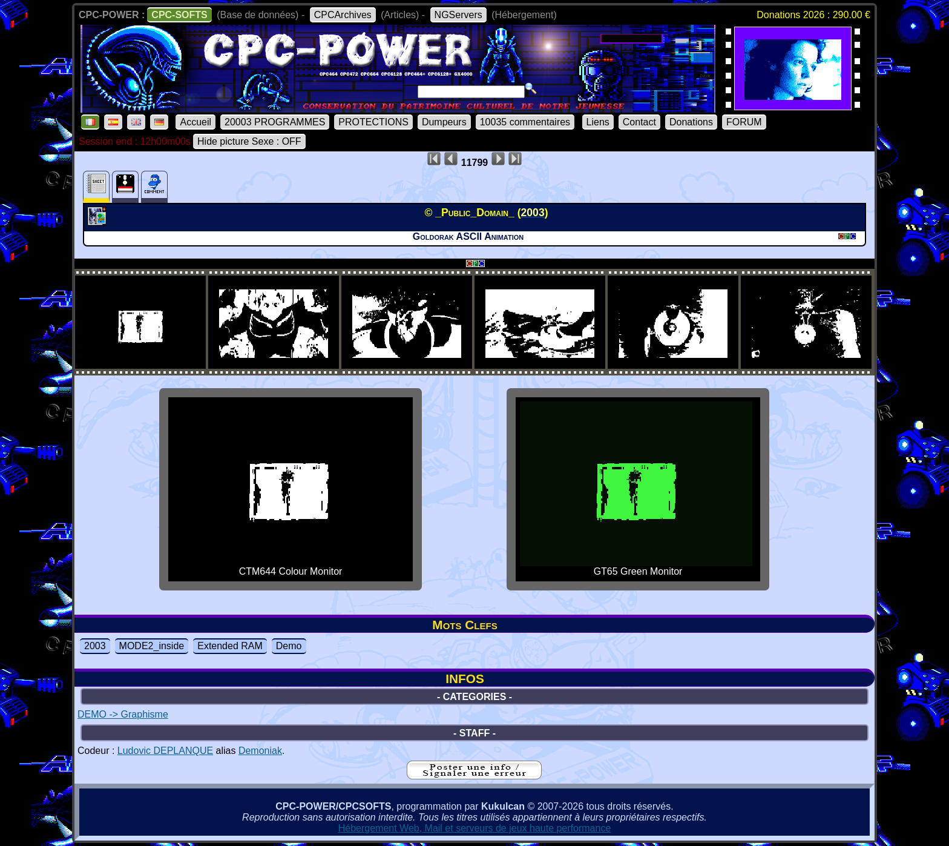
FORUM (744, 122)
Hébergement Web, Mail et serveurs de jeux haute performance (474, 828)
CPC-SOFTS (179, 15)
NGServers (458, 15)
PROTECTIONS (373, 122)
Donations (691, 122)
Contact (639, 122)
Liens (597, 122)
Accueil (195, 122)
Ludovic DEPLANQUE (165, 750)
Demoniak (260, 750)
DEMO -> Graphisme (122, 714)
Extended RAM (230, 646)
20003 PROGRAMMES (275, 122)
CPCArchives (343, 15)
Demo (289, 646)
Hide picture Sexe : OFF (249, 141)
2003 (95, 646)
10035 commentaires (525, 122)
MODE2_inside (152, 646)
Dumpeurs (444, 122)
